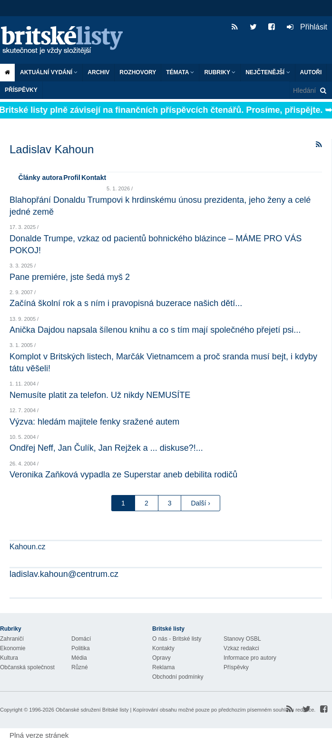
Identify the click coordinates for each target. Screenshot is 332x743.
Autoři (311, 72)
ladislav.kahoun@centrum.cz (64, 574)
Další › (200, 503)
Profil (71, 177)
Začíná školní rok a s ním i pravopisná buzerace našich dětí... (126, 303)
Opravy (161, 657)
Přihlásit (307, 27)
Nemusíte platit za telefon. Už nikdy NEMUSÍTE (100, 395)
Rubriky (219, 72)
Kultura (9, 657)
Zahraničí (12, 638)
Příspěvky (21, 90)
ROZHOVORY (137, 72)
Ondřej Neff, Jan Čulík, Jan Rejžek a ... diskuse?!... (106, 448)
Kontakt (93, 177)
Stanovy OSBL (242, 638)
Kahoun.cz (28, 547)
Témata (180, 72)
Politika (80, 648)
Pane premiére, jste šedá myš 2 (70, 277)
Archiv (98, 72)
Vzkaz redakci (241, 648)
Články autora (41, 177)
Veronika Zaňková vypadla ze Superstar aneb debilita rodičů (123, 474)
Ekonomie (12, 648)
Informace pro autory (250, 657)
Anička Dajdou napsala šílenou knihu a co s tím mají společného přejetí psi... (155, 330)
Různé (79, 667)
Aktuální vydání (49, 72)
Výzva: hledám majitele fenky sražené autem (94, 421)
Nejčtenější (267, 72)
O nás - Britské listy (176, 638)
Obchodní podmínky (177, 677)
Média (79, 657)
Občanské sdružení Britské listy (92, 710)
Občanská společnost (27, 667)
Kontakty (163, 648)
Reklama (163, 667)
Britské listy (66, 41)
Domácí (81, 638)
